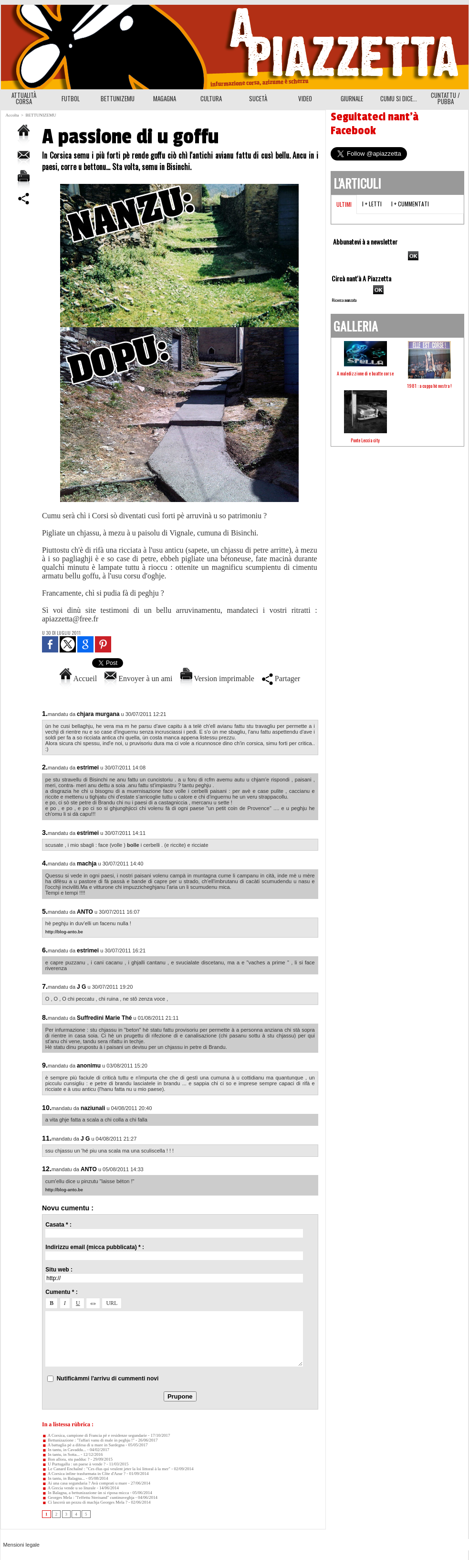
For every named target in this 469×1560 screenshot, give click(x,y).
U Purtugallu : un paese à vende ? (73, 1464)
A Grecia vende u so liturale (68, 1487)
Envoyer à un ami (138, 678)
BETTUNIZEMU (118, 98)
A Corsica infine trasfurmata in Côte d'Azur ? (83, 1473)
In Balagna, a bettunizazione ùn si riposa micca (85, 1492)
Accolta (12, 115)
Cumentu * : (61, 1292)
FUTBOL (71, 98)
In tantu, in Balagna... (63, 1478)
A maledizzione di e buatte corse (365, 373)
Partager (281, 678)
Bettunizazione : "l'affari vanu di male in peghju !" (88, 1440)
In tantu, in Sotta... (61, 1454)
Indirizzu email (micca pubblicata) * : (94, 1247)
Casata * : (58, 1224)
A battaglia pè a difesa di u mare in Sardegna (83, 1444)
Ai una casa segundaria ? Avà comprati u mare (84, 1483)
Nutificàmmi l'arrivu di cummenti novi (108, 1378)
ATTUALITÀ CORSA (23, 98)
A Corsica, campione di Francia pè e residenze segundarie (94, 1435)
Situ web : (59, 1269)
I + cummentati (410, 204)
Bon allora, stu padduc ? (65, 1459)
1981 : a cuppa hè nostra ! (429, 385)
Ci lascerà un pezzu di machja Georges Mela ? (84, 1502)
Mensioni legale (21, 1545)
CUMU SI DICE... (398, 98)
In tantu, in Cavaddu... (64, 1449)
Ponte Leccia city (365, 440)
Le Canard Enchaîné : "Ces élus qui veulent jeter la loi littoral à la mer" (106, 1468)
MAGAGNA (164, 98)
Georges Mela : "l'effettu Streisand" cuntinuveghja (88, 1497)
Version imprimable (217, 678)
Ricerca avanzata (344, 300)
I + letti (372, 204)
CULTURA (211, 98)
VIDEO (305, 98)
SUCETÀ (258, 98)
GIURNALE (352, 98)
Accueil (78, 678)
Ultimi (344, 204)
